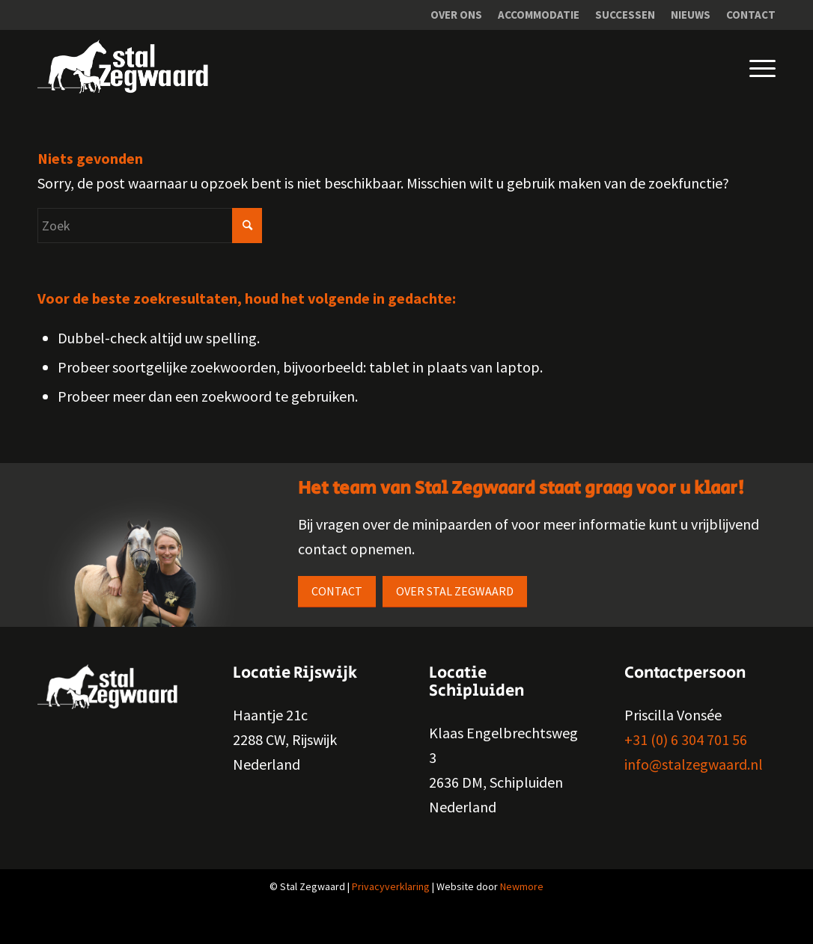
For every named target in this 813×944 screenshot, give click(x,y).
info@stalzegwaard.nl (693, 764)
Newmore (521, 886)
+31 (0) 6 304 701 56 (685, 739)
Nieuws (690, 14)
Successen (625, 14)
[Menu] (751, 66)
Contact (751, 14)
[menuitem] (456, 15)
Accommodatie (538, 14)
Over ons (456, 14)
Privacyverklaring (391, 886)
